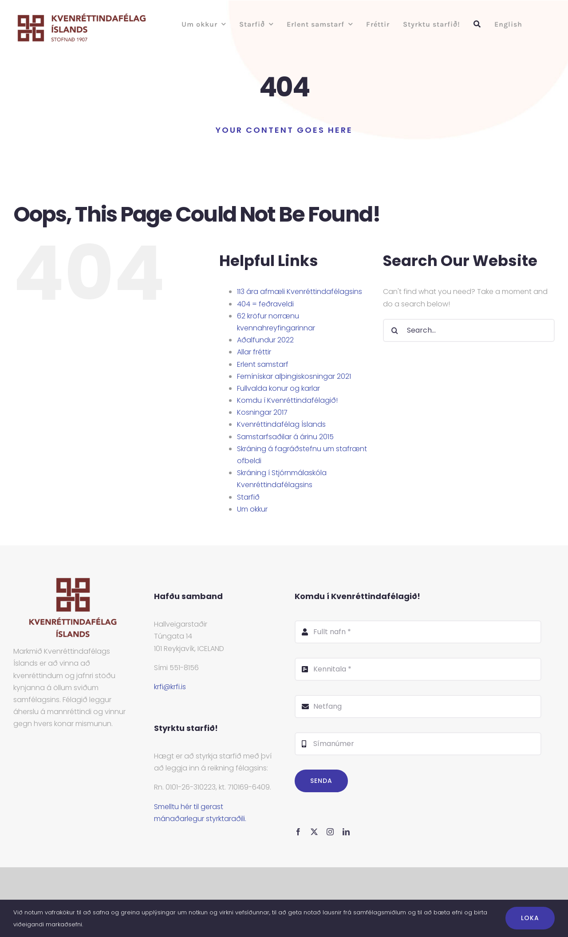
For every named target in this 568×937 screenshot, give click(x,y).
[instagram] (330, 831)
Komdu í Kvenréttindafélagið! (287, 400)
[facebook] (298, 831)
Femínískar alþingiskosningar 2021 (294, 376)
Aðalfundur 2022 (265, 340)
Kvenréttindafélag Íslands (281, 424)
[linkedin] (346, 831)
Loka (530, 917)
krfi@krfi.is (170, 687)
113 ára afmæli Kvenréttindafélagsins (299, 291)
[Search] (394, 330)
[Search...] (469, 330)
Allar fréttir (254, 352)
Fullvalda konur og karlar (278, 388)
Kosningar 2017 (262, 412)
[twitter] (314, 831)
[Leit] (477, 24)
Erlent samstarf (262, 364)
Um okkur (252, 509)
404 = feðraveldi (265, 304)
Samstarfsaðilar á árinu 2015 (285, 437)
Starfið (248, 497)
